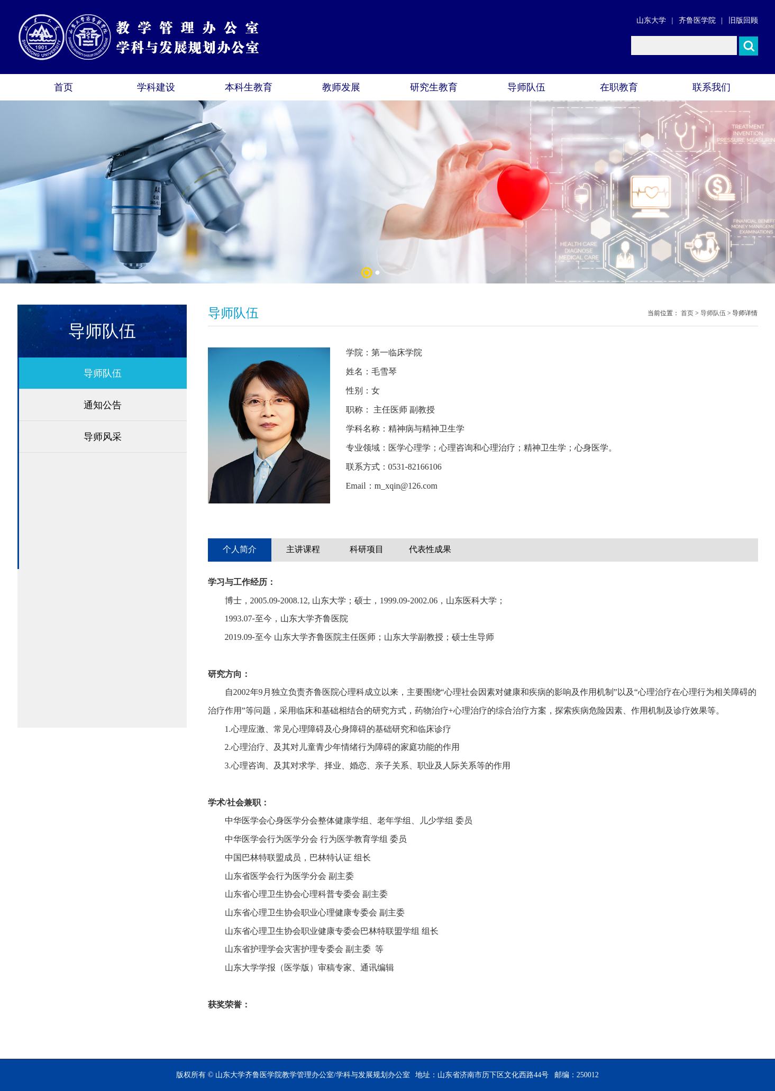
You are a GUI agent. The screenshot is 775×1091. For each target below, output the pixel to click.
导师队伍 (526, 87)
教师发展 (341, 87)
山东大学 (651, 20)
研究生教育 (434, 87)
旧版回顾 (743, 20)
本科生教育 (248, 87)
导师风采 (103, 437)
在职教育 (619, 87)
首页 (63, 87)
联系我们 (711, 87)
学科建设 (156, 87)
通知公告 (103, 405)
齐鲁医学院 (697, 20)
